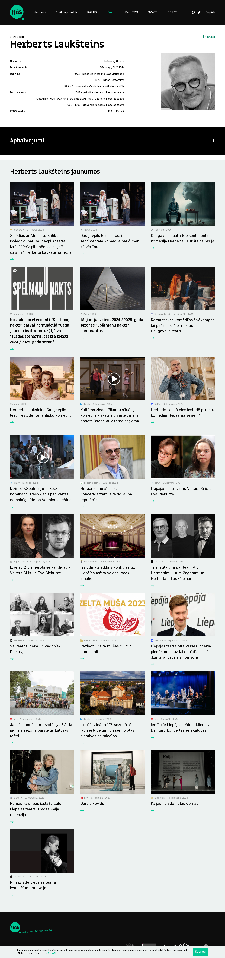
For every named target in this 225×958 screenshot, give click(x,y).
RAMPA (92, 12)
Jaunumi (40, 12)
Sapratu (200, 951)
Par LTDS (131, 12)
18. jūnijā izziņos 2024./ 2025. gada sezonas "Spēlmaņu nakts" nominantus (111, 325)
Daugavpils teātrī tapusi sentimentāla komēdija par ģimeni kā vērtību (110, 241)
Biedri (111, 12)
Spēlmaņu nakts (66, 12)
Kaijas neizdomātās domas (174, 803)
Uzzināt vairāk (49, 953)
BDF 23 (172, 12)
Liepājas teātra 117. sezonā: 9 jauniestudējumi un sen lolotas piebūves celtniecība (107, 730)
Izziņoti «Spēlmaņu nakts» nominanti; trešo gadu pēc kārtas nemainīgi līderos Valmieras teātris (40, 494)
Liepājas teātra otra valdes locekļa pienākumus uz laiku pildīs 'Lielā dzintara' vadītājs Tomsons (181, 652)
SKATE (153, 12)
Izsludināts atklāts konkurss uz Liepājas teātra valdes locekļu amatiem (107, 573)
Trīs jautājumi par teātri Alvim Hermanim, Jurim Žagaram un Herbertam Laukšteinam (177, 573)
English (210, 12)
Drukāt (211, 36)
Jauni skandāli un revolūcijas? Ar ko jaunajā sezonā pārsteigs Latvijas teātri (41, 730)
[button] (112, 141)
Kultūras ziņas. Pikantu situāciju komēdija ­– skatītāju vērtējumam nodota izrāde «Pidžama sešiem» (109, 415)
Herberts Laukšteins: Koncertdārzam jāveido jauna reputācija (106, 494)
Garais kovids (92, 803)
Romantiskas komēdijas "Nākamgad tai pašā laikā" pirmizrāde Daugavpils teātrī (183, 325)
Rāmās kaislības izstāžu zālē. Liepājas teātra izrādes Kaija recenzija (36, 809)
